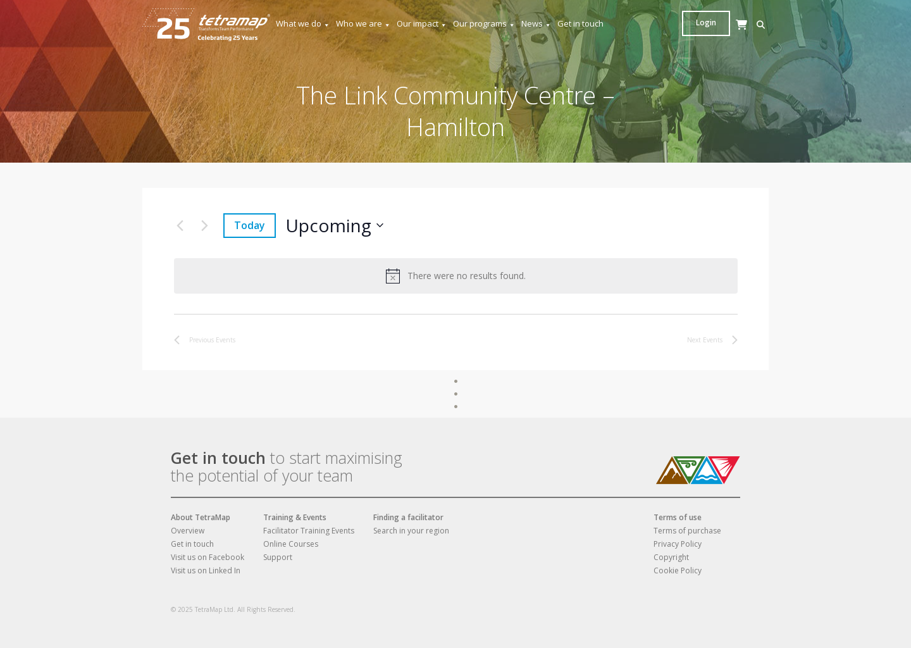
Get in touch (580, 23)
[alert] (456, 276)
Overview (187, 530)
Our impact (422, 23)
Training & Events (294, 517)
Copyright (671, 557)
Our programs (484, 23)
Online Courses (290, 544)
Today (249, 225)
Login (744, 22)
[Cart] (708, 37)
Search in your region (411, 530)
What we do (303, 23)
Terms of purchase (687, 530)
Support (277, 557)
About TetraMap (200, 517)
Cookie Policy (678, 570)
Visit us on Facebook (207, 557)
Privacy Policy (678, 544)
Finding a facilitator (408, 517)
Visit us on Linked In (205, 570)
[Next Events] (205, 225)
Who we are (363, 23)
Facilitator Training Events (308, 530)
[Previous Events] (180, 225)
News (536, 23)
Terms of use (678, 517)
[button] (689, 25)
